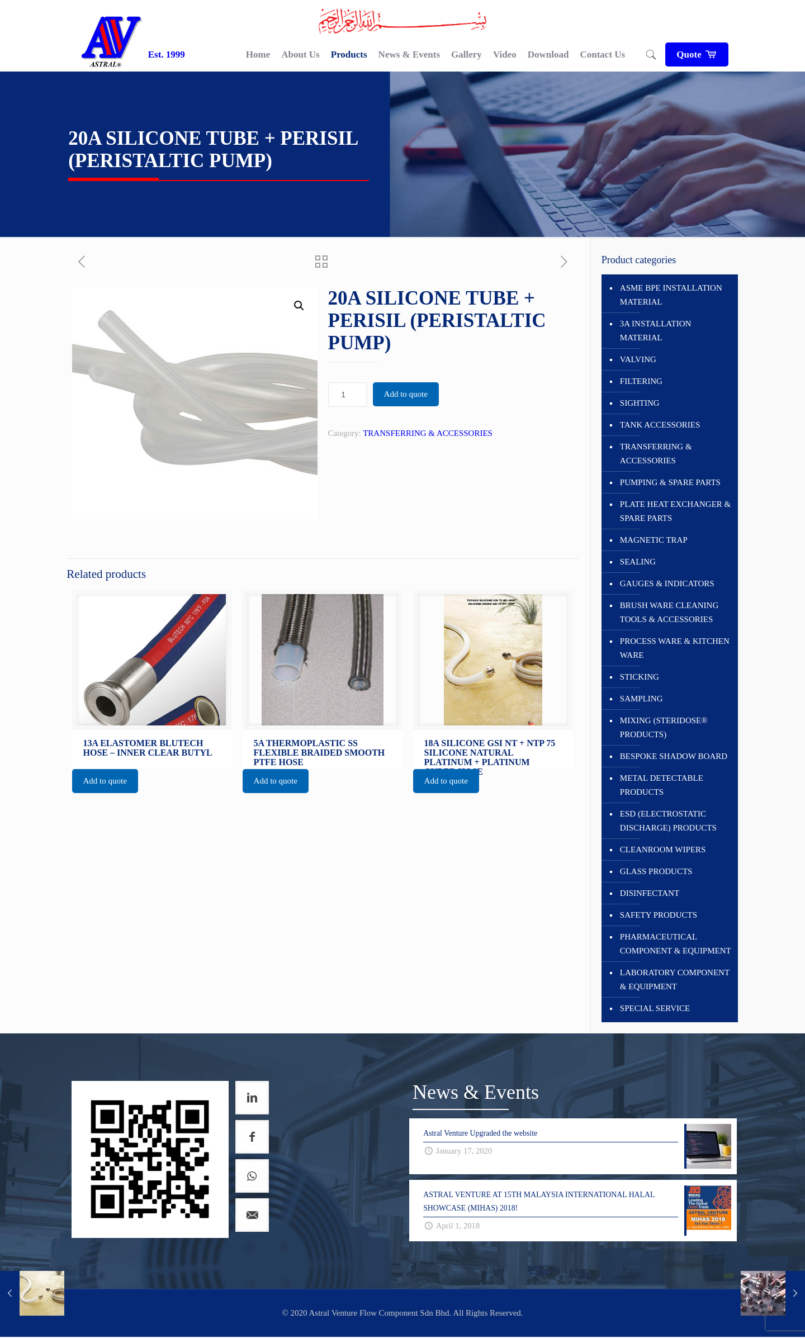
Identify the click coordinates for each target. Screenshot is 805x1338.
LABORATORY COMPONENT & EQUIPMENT (675, 979)
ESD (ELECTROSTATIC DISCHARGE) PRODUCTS (668, 820)
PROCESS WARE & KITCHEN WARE (675, 648)
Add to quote (406, 394)
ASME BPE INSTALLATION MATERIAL (671, 294)
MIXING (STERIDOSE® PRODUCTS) (664, 727)
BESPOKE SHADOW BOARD (673, 756)
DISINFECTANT (649, 893)
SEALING (638, 561)
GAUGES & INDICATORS (667, 583)
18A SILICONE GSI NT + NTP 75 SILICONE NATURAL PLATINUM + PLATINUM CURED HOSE (490, 757)
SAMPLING (641, 698)
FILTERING (641, 381)
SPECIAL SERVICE (655, 1008)
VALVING (638, 359)
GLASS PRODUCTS (656, 871)
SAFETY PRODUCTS (658, 914)
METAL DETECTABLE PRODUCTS (661, 785)
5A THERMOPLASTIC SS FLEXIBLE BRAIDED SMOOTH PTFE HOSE (319, 752)
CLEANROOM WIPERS (663, 849)
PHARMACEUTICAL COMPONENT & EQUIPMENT (675, 943)
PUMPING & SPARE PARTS (670, 482)
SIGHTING (640, 402)
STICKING (639, 676)
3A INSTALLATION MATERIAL (656, 330)
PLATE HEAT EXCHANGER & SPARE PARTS (675, 511)
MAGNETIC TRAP (654, 539)
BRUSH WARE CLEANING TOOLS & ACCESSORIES (669, 612)
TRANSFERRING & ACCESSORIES (428, 433)
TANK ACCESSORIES (660, 424)
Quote (696, 54)
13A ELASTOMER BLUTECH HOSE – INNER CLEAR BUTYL (147, 747)
